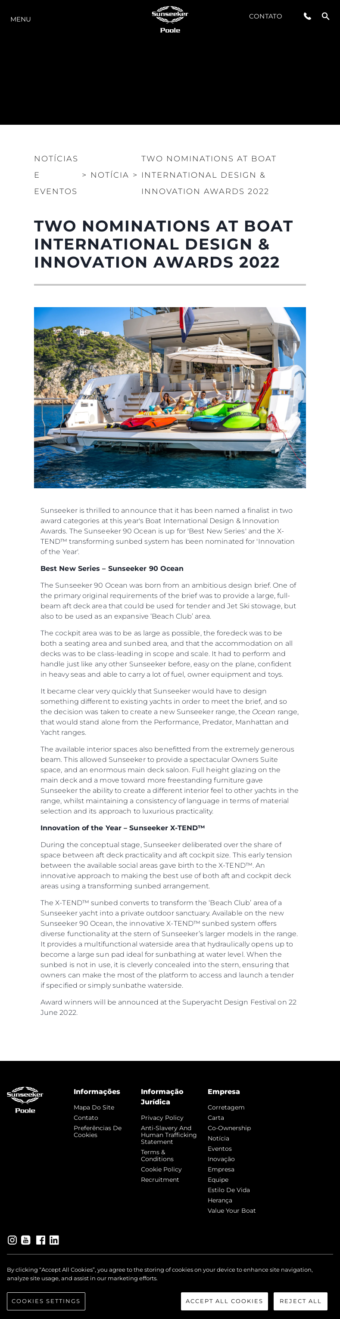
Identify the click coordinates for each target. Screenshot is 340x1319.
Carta (216, 1118)
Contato (265, 16)
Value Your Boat (232, 1210)
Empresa (221, 1169)
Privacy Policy (162, 1118)
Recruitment (160, 1179)
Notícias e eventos (56, 175)
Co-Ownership (229, 1128)
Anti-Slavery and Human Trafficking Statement (169, 1135)
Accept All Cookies (224, 1300)
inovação (221, 1159)
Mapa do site (94, 1107)
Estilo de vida (229, 1190)
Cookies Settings (46, 1300)
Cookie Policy (161, 1169)
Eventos (220, 1149)
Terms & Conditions (157, 1155)
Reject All (301, 1300)
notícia (218, 1138)
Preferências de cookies (98, 1131)
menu (20, 19)
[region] (170, 1288)
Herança (220, 1200)
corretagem (226, 1107)
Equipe (218, 1179)
